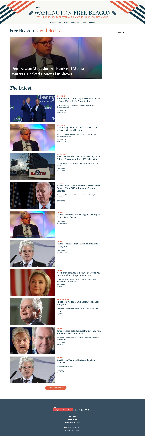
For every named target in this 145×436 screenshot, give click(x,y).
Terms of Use (67, 427)
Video (84, 22)
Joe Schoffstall (61, 168)
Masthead (72, 419)
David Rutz (60, 312)
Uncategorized (63, 299)
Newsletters (55, 22)
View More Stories (55, 388)
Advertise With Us (72, 422)
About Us (72, 416)
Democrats (61, 154)
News (66, 22)
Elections (61, 96)
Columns (75, 22)
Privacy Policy (77, 427)
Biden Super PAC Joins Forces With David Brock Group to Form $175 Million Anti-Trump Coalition (79, 188)
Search (92, 22)
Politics (60, 212)
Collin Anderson (61, 110)
